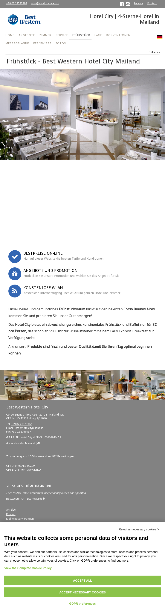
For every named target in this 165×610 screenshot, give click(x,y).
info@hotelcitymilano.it (45, 3)
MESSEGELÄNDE (17, 43)
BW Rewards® (36, 499)
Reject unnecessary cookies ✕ (139, 529)
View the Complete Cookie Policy (28, 568)
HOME (10, 35)
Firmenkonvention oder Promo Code (30, 230)
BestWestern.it (15, 499)
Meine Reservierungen (20, 519)
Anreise (138, 3)
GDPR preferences (82, 603)
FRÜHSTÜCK (81, 35)
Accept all (82, 580)
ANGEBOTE (27, 35)
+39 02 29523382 (16, 3)
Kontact (152, 3)
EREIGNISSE (42, 43)
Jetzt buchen (82, 239)
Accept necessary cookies (82, 592)
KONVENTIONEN (118, 35)
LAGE (98, 35)
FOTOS (61, 43)
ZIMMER (45, 35)
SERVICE (62, 35)
